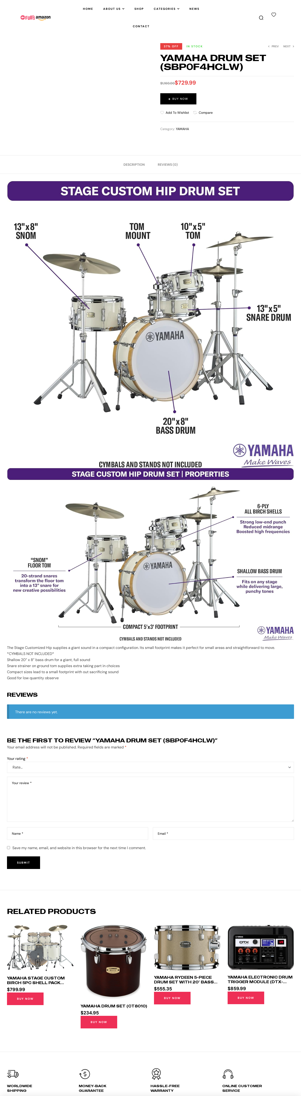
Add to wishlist (177, 112)
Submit (23, 863)
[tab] (134, 164)
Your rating (17, 758)
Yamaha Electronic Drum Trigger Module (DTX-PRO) (260, 982)
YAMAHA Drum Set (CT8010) (114, 1006)
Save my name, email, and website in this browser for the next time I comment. (79, 847)
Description (134, 164)
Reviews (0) (168, 164)
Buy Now (180, 99)
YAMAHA (182, 129)
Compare (206, 112)
